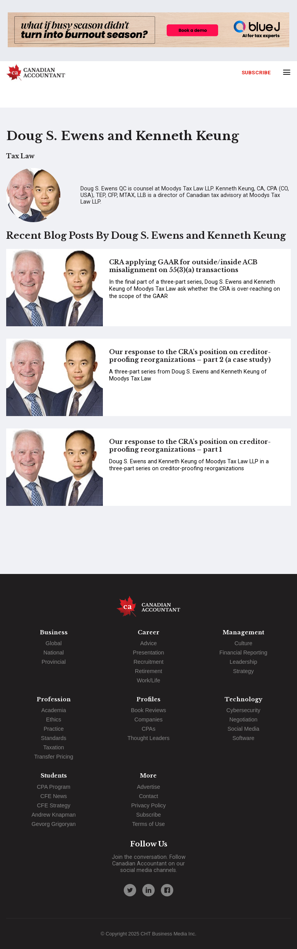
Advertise (148, 787)
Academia (53, 710)
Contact (148, 796)
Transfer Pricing (53, 757)
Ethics (53, 719)
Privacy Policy (148, 805)
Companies (149, 719)
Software (243, 738)
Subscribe (256, 72)
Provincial (53, 662)
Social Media (243, 729)
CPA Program (53, 787)
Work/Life (148, 680)
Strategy (243, 671)
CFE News (53, 796)
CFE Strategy (53, 805)
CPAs (148, 729)
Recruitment (148, 662)
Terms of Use (148, 824)
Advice (148, 643)
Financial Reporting (243, 652)
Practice (54, 729)
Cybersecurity (243, 710)
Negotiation (243, 719)
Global (54, 643)
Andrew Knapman (53, 815)
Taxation (53, 747)
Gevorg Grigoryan (53, 824)
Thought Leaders (149, 738)
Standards (54, 738)
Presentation (148, 652)
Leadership (243, 662)
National (53, 652)
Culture (243, 643)
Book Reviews (148, 710)
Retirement (148, 671)
